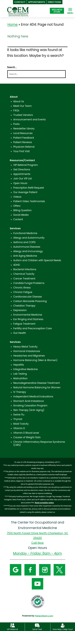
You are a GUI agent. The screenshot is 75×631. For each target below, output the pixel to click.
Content (18, 219)
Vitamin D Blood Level (26, 433)
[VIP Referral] (12, 625)
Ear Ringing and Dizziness (28, 319)
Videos (17, 196)
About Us (18, 101)
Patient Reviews (22, 142)
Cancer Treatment (24, 278)
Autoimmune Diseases (26, 246)
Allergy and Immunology (28, 251)
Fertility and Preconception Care (32, 328)
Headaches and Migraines (29, 355)
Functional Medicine (25, 233)
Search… (12, 67)
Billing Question (22, 210)
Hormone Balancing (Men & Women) (35, 360)
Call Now (37, 543)
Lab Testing (20, 373)
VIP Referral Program (25, 165)
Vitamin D (19, 428)
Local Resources (22, 133)
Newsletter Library (24, 128)
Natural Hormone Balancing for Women (36, 387)
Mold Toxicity (21, 423)
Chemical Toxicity (23, 274)
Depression (20, 310)
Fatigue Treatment (24, 323)
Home (12, 24)
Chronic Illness (22, 287)
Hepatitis (18, 364)
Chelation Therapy (24, 305)
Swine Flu (18, 414)
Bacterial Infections (24, 269)
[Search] (36, 74)
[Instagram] (45, 569)
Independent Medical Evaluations (33, 396)
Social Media (21, 215)
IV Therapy (19, 392)
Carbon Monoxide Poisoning (30, 301)
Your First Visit (21, 151)
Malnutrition (20, 378)
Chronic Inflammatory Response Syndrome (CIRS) (39, 443)
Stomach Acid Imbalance (28, 401)
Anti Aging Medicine (25, 256)
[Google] (16, 569)
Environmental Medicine (27, 314)
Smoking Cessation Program (30, 405)
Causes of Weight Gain (27, 437)
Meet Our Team (22, 106)
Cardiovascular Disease (27, 296)
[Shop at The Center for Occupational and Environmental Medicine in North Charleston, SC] (57, 11)
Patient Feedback (23, 137)
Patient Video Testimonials (29, 201)
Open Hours (20, 183)
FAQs (16, 110)
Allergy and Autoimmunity (28, 237)
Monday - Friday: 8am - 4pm (37, 553)
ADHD (16, 265)
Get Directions (21, 169)
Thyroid (17, 419)
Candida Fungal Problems (28, 283)
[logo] (18, 11)
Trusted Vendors (23, 115)
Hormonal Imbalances (26, 351)
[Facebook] (30, 569)
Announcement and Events (29, 119)
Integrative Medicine (25, 369)
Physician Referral (23, 146)
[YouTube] (37, 583)
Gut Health (19, 333)
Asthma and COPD (24, 242)
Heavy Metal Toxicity (25, 346)
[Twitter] (59, 569)
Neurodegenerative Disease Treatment (36, 383)
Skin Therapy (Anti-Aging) (28, 410)
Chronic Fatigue (22, 292)
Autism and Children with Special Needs (37, 260)
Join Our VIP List (22, 178)
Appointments (21, 174)
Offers (16, 206)
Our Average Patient (25, 192)
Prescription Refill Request (28, 187)
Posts (16, 124)
